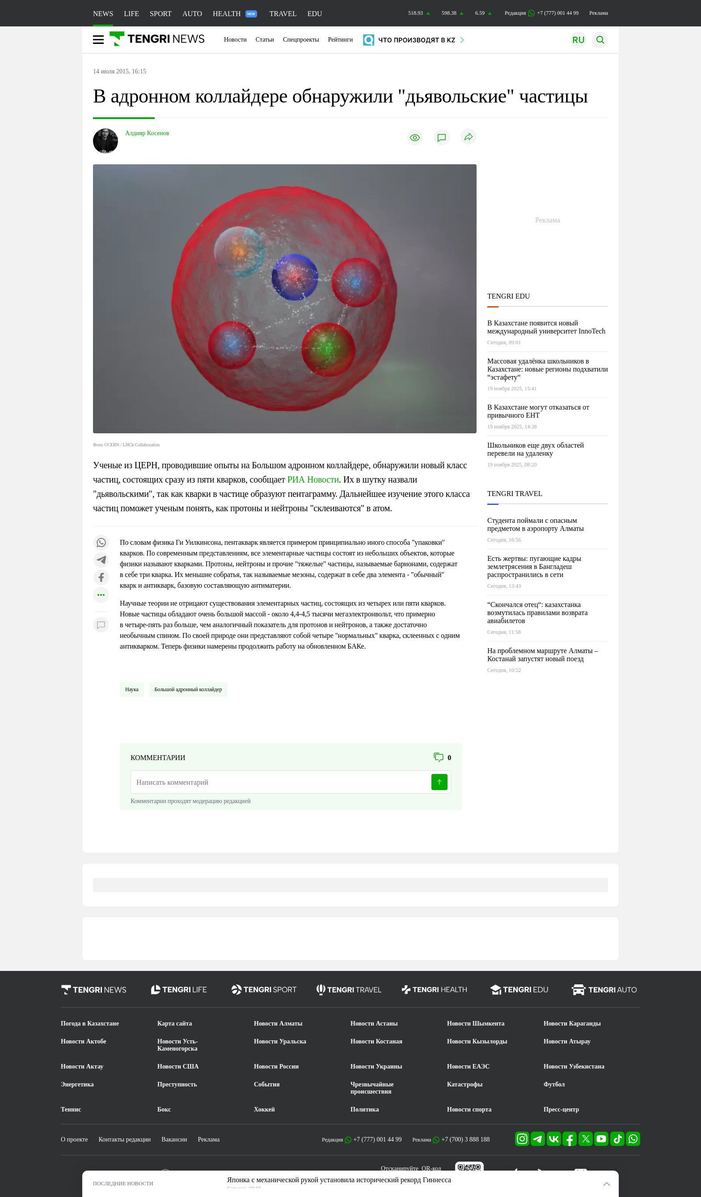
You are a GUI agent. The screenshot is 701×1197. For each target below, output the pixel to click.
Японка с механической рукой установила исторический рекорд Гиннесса (339, 1180)
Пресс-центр (561, 1109)
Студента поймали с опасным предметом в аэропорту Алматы (535, 524)
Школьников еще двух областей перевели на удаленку (535, 449)
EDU (315, 13)
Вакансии (174, 1139)
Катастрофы (464, 1084)
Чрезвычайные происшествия (372, 1088)
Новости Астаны (374, 1023)
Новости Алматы (278, 1023)
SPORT (161, 13)
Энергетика (77, 1084)
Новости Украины (376, 1066)
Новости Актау (82, 1066)
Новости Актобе (83, 1041)
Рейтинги (340, 39)
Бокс (164, 1109)
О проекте (74, 1139)
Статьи (265, 39)
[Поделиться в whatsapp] (101, 543)
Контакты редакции (124, 1139)
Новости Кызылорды (477, 1041)
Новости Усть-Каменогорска (177, 1045)
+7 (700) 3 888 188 (465, 1139)
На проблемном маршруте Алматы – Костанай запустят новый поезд (542, 655)
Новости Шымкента (476, 1023)
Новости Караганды (572, 1023)
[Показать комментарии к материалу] (101, 625)
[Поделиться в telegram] (101, 560)
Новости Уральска (280, 1041)
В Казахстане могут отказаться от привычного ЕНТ (538, 411)
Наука (132, 689)
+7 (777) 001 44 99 (377, 1139)
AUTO (192, 13)
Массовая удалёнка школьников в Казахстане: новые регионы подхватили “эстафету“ (547, 369)
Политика (364, 1109)
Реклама (598, 13)
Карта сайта (174, 1023)
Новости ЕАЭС (468, 1066)
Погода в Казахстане (90, 1023)
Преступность (177, 1084)
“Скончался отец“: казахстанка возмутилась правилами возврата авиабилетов (537, 612)
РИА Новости (313, 479)
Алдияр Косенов (147, 133)
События (267, 1084)
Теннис (71, 1109)
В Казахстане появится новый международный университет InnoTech (546, 327)
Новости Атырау (567, 1041)
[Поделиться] (468, 137)
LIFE (131, 13)
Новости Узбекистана (574, 1066)
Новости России (276, 1066)
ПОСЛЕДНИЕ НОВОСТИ (123, 1183)
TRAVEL (283, 13)
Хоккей (264, 1109)
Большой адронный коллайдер (188, 689)
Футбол (554, 1084)
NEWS (103, 13)
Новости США (177, 1066)
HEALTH (235, 13)
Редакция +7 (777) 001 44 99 (542, 13)
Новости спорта (469, 1109)
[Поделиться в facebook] (101, 578)
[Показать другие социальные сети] (101, 595)
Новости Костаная (376, 1041)
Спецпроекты (301, 39)
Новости (235, 39)
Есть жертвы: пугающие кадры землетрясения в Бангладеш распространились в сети (534, 566)
